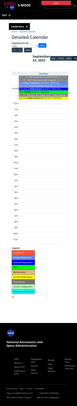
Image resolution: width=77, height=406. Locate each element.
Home (14, 31)
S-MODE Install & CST (34, 98)
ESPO (16, 359)
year (53, 58)
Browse (51, 360)
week (69, 58)
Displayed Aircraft (20, 43)
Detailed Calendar (28, 31)
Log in (56, 3)
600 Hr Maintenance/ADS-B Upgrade (41, 80)
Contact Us (54, 397)
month (61, 58)
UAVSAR (27, 92)
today (27, 50)
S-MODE (24, 5)
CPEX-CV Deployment (31, 83)
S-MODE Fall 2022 (35, 89)
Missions (18, 363)
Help (50, 364)
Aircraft (34, 366)
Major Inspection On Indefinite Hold (43, 77)
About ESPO (19, 367)
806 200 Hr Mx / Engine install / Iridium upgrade (46, 95)
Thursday (43, 73)
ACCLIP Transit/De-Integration (41, 86)
